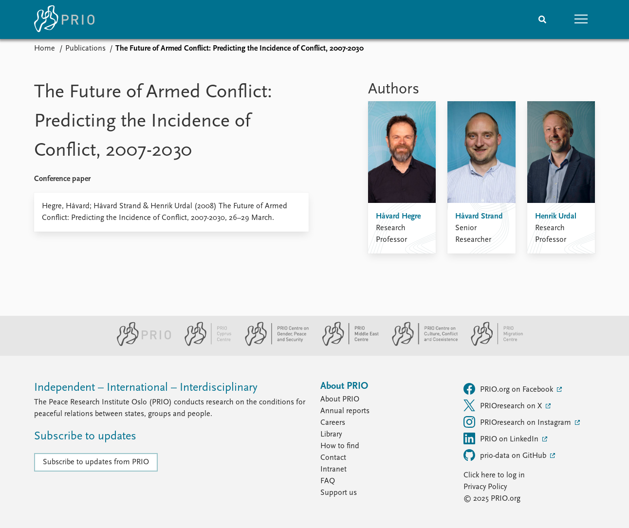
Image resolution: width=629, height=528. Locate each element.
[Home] (64, 19)
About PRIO (339, 399)
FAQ (327, 481)
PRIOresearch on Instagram (518, 422)
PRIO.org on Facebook (509, 389)
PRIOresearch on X (503, 405)
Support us (338, 493)
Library (331, 434)
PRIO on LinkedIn (501, 438)
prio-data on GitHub (505, 455)
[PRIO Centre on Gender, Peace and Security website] (273, 344)
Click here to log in (494, 475)
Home (44, 49)
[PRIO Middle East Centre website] (346, 344)
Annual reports (345, 411)
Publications (85, 49)
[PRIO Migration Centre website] (491, 344)
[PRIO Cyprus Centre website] (204, 344)
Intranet (333, 469)
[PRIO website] (140, 344)
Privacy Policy (485, 487)
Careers (332, 423)
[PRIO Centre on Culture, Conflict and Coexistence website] (421, 344)
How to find (339, 446)
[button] (581, 19)
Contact (333, 458)
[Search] (542, 19)
